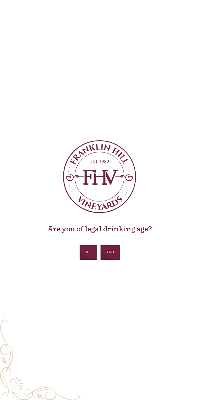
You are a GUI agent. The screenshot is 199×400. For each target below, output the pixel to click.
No (88, 252)
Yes (110, 252)
